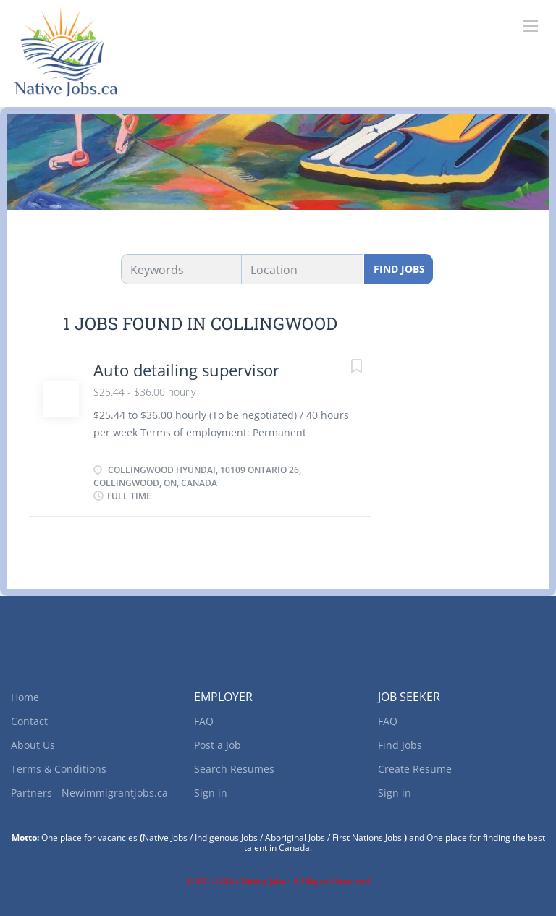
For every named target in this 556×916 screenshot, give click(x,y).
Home (25, 697)
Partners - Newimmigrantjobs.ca (89, 793)
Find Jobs (399, 269)
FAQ (204, 721)
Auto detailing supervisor (186, 370)
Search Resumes (234, 769)
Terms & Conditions (58, 769)
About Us (33, 745)
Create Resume (415, 769)
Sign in (210, 793)
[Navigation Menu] (530, 26)
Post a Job (217, 745)
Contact (29, 721)
